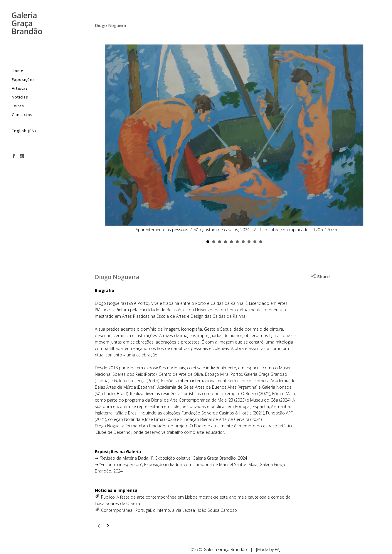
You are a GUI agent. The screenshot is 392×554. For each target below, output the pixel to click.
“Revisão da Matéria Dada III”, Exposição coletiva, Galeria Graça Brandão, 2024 (173, 458)
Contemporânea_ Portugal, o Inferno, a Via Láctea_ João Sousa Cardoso (169, 510)
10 (260, 241)
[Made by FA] (268, 549)
